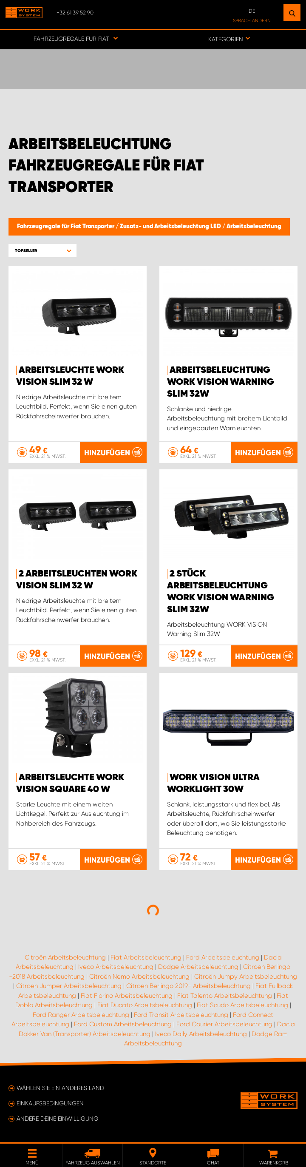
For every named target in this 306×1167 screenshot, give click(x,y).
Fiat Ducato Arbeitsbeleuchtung (144, 1005)
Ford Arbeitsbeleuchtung (222, 957)
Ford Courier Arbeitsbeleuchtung (224, 1024)
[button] (42, 250)
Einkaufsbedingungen (50, 1103)
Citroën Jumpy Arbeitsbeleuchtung (245, 976)
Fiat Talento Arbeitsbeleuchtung (224, 995)
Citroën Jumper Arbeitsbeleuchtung (69, 986)
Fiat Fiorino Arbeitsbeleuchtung (127, 995)
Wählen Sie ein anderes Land (60, 1088)
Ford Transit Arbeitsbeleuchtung (181, 1015)
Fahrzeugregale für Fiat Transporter (66, 227)
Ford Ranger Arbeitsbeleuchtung (81, 1015)
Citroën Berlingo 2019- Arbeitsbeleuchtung (188, 986)
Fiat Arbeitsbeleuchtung (145, 957)
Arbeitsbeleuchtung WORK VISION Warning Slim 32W (220, 382)
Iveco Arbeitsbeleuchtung (115, 967)
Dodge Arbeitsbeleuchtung (198, 967)
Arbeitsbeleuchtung (254, 227)
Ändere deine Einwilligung (57, 1118)
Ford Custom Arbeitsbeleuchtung (123, 1024)
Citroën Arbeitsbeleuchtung (65, 957)
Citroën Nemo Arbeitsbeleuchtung (139, 976)
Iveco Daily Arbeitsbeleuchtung (201, 1034)
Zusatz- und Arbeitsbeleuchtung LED (171, 227)
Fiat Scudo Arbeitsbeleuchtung (242, 1005)
